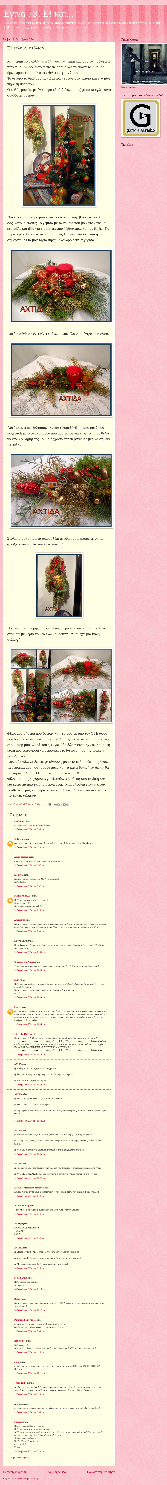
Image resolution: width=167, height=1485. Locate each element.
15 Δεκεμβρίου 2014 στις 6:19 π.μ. (29, 1352)
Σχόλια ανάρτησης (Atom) (26, 1478)
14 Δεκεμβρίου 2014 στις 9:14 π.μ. (29, 1214)
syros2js (18, 1422)
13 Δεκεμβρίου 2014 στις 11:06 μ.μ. (29, 1024)
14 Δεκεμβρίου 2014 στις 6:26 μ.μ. (29, 1268)
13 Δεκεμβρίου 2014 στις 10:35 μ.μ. (30, 952)
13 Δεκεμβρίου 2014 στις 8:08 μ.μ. (29, 829)
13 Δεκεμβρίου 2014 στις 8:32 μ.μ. (29, 865)
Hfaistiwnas (19, 1341)
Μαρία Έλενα (20, 1278)
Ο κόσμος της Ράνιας (24, 962)
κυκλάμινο (19, 821)
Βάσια (17, 1299)
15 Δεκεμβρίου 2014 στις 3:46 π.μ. (29, 1331)
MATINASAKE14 (22, 896)
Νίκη (16, 980)
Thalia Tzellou (21, 1383)
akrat (16, 1362)
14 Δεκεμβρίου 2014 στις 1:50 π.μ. (29, 1196)
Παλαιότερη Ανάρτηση (101, 1472)
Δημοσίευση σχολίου (20, 1457)
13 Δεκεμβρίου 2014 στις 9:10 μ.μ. (29, 910)
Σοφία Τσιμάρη (21, 857)
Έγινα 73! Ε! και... (38, 13)
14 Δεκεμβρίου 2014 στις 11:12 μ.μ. (29, 1310)
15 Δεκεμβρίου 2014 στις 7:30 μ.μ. (29, 1412)
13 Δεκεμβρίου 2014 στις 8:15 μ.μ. (29, 847)
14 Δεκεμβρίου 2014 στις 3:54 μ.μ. (29, 1238)
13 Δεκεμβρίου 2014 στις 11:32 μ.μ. (29, 1121)
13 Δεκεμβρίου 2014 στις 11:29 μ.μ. (29, 1084)
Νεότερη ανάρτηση (15, 1472)
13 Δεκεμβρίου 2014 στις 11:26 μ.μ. (29, 1054)
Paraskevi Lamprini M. (25, 1320)
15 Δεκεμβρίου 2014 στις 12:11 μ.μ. (29, 1373)
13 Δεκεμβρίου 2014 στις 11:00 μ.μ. (29, 970)
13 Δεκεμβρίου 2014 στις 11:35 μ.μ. (29, 1154)
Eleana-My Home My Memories (29, 1188)
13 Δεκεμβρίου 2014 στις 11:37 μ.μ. (29, 1178)
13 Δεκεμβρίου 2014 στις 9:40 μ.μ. (29, 931)
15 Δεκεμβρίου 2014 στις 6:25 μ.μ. (29, 1394)
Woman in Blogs (22, 1206)
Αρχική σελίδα (57, 1472)
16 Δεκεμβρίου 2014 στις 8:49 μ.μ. (29, 1451)
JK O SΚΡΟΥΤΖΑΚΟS (25, 1034)
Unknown (18, 839)
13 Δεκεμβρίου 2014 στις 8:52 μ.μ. (29, 886)
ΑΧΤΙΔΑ (18, 1064)
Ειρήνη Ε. (19, 875)
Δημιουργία (19, 920)
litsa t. (17, 1007)
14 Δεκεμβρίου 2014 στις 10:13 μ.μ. (30, 1289)
